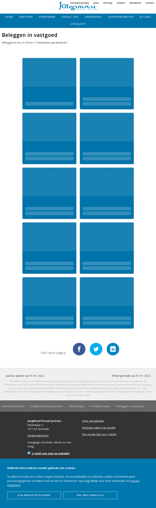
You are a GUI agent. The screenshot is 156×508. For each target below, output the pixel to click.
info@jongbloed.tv (38, 435)
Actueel (145, 16)
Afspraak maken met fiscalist (99, 427)
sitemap (107, 2)
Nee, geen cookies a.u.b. (90, 495)
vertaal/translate (79, 2)
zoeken (121, 2)
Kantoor (25, 16)
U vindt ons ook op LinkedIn (50, 453)
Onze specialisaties (93, 421)
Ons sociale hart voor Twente (99, 434)
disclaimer (135, 2)
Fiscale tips (70, 16)
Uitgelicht (78, 24)
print (96, 2)
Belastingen (77, 406)
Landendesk (93, 16)
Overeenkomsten (120, 16)
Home (9, 16)
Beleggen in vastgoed (130, 406)
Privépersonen (100, 406)
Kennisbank (47, 16)
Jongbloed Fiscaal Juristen (46, 406)
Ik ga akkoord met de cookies (34, 495)
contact (149, 2)
